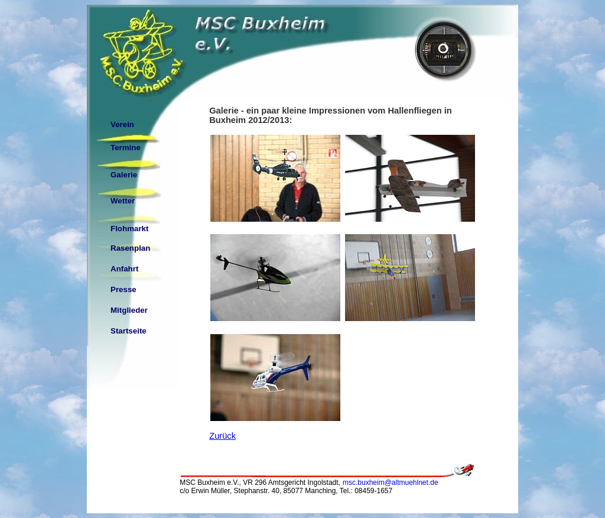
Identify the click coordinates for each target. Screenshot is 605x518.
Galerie (123, 174)
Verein (122, 124)
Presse (123, 289)
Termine (125, 147)
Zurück (222, 436)
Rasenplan (130, 248)
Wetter (122, 200)
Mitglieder (129, 310)
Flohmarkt (129, 228)
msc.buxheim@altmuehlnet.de (390, 482)
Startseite (128, 330)
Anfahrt (124, 268)
